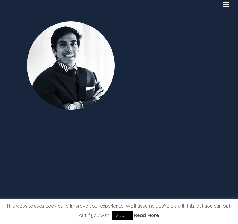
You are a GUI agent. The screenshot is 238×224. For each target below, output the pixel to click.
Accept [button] (122, 215)
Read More (146, 215)
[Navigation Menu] (226, 4)
